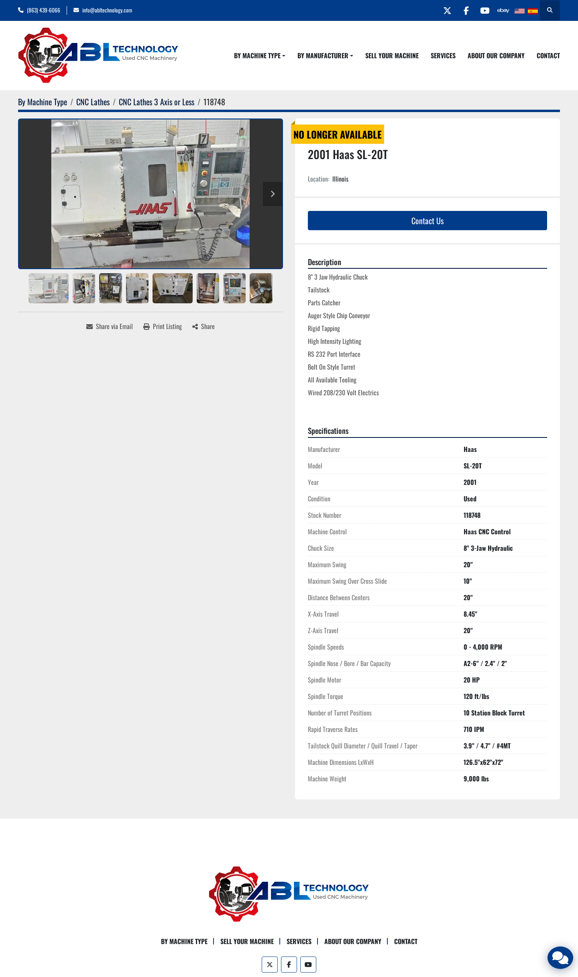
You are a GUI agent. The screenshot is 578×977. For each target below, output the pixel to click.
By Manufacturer (322, 55)
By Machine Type (257, 55)
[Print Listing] (162, 326)
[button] (259, 55)
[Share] (203, 326)
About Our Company (496, 55)
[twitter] (441, 10)
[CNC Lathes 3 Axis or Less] (156, 102)
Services (443, 55)
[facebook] (462, 10)
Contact (548, 55)
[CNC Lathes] (93, 102)
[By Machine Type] (42, 102)
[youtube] (482, 10)
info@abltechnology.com (107, 10)
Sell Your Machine (392, 55)
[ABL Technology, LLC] (289, 893)
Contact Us (427, 221)
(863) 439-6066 (43, 10)
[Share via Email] (109, 326)
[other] (503, 10)
